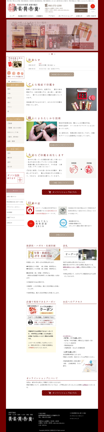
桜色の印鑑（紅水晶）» (47, 65)
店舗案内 (39, 16)
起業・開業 (11, 141)
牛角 (9, 93)
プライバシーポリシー (13, 207)
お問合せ (85, 385)
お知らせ (79, 16)
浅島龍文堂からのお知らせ (61, 74)
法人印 (10, 166)
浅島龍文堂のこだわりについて (61, 145)
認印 (9, 162)
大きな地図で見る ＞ (67, 335)
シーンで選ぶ (15, 119)
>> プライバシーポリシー (77, 416)
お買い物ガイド (11, 196)
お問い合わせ (91, 16)
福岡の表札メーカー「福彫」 (72, 267)
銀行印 (10, 157)
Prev (8, 36)
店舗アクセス (11, 217)
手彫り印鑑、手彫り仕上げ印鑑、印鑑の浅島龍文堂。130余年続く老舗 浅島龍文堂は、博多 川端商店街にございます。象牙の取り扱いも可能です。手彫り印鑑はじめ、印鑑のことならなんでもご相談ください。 (51, 0)
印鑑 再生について (61, 182)
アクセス (51, 16)
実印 (9, 153)
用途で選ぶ (15, 149)
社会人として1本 (13, 132)
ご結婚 (10, 123)
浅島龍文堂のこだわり (26, 16)
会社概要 (9, 212)
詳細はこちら (61, 235)
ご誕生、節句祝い (13, 136)
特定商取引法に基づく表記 (15, 202)
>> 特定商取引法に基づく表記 (78, 413)
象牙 (9, 89)
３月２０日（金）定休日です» (49, 68)
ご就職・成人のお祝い (15, 127)
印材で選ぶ (15, 85)
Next (95, 36)
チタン (10, 107)
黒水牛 (10, 98)
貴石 (9, 102)
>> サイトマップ (74, 418)
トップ (12, 16)
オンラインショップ (65, 16)
